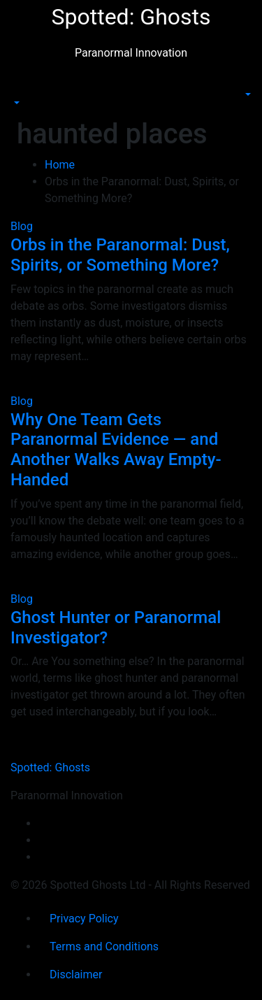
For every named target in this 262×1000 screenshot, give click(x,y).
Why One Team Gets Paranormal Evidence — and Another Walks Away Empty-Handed (115, 450)
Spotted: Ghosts (130, 16)
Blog (21, 226)
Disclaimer (76, 974)
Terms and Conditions (104, 946)
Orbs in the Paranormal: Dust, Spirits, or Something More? (120, 255)
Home (60, 164)
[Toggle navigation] (20, 90)
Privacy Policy (84, 918)
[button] (15, 103)
